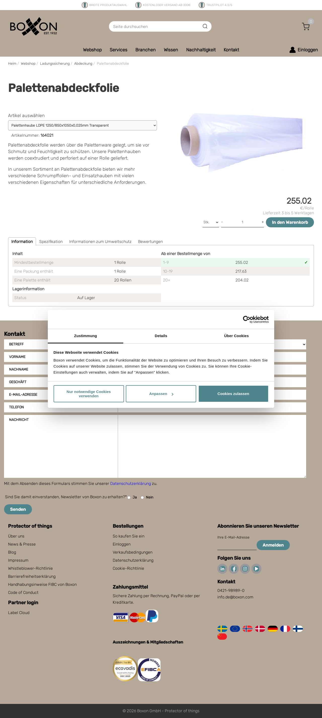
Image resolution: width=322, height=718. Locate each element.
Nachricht (19, 420)
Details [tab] (161, 336)
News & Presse (22, 544)
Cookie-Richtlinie (128, 568)
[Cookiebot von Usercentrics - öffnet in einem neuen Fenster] (247, 319)
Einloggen (122, 544)
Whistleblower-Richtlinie (30, 568)
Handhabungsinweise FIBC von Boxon (42, 584)
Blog (12, 552)
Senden (18, 509)
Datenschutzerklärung (130, 483)
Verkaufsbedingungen (132, 552)
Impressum (18, 560)
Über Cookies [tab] (236, 336)
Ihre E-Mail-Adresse (233, 537)
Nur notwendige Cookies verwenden (89, 393)
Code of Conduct (23, 592)
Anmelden (273, 545)
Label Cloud (18, 612)
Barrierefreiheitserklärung (32, 576)
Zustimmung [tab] (85, 336)
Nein (147, 497)
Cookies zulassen (233, 393)
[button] (306, 26)
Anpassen (161, 393)
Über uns (16, 536)
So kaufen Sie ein (128, 536)
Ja (132, 497)
